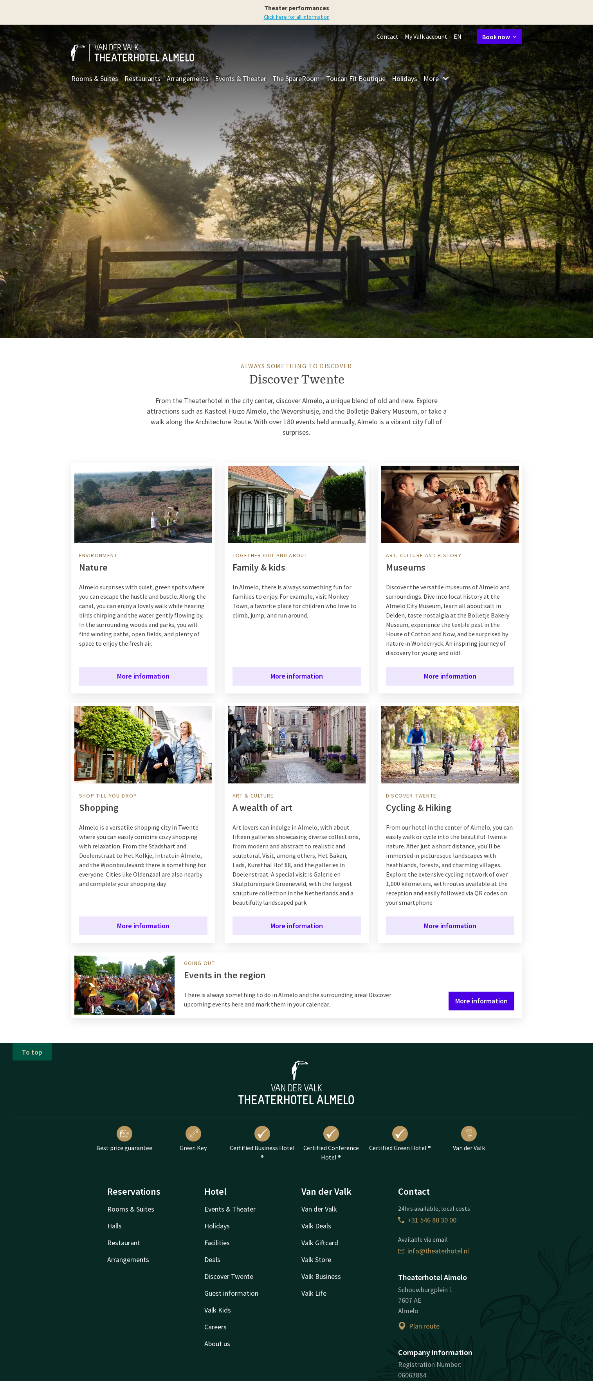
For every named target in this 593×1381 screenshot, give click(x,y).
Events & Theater (240, 78)
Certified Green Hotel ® (400, 1139)
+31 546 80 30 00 (427, 1219)
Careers (215, 1326)
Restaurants (142, 78)
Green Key (193, 1139)
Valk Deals (316, 1225)
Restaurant (123, 1242)
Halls (114, 1225)
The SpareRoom (296, 78)
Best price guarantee (124, 1139)
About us (217, 1343)
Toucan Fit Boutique (356, 78)
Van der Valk (469, 1139)
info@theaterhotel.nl (433, 1250)
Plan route (419, 1326)
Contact (387, 36)
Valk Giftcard (319, 1242)
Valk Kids (217, 1309)
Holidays (404, 78)
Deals (212, 1259)
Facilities (217, 1242)
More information (143, 676)
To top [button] (32, 1052)
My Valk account (426, 36)
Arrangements (188, 78)
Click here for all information (297, 16)
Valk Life (313, 1293)
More (437, 78)
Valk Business (321, 1276)
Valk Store (316, 1259)
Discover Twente (228, 1276)
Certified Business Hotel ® (262, 1143)
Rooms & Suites (94, 78)
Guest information (231, 1293)
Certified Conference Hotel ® (331, 1143)
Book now (499, 37)
